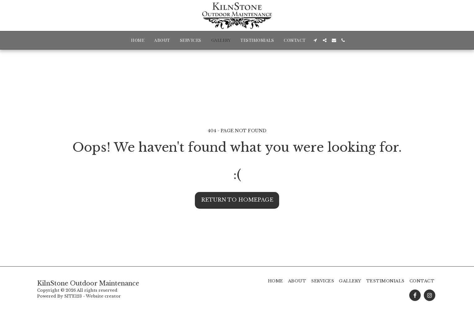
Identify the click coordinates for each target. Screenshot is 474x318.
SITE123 (73, 296)
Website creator (103, 296)
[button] (315, 40)
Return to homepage (237, 200)
